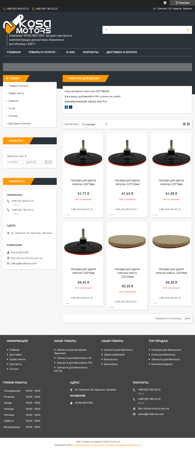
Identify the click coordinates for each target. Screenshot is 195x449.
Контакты (90, 52)
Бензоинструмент (162, 364)
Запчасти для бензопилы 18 (74, 357)
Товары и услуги (41, 52)
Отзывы (13, 115)
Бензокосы (111, 359)
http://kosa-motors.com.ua (26, 258)
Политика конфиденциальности (122, 445)
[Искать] (188, 30)
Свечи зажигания (114, 354)
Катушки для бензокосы (166, 349)
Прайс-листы (16, 93)
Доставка (16, 354)
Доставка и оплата (122, 52)
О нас (70, 52)
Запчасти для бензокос (118, 349)
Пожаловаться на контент (87, 445)
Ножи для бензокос (163, 354)
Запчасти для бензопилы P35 (74, 362)
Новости (14, 100)
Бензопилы (111, 364)
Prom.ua (115, 441)
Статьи (14, 368)
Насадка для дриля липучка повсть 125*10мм (127, 272)
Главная (13, 52)
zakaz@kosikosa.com (24, 263)
